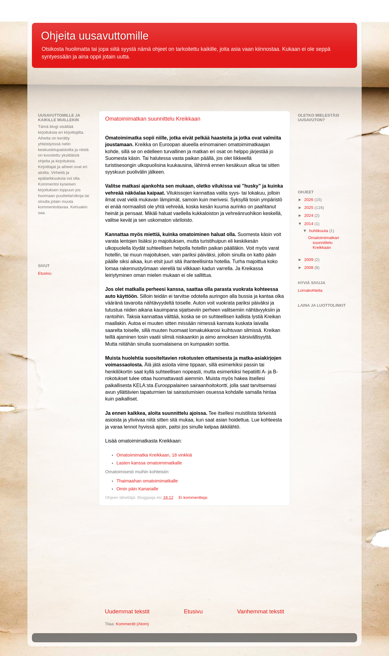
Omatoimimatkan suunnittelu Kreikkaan (152, 119)
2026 (309, 199)
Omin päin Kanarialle (137, 488)
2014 (309, 223)
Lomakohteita (310, 290)
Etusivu (193, 611)
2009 (309, 259)
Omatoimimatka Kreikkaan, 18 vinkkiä (154, 455)
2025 (309, 207)
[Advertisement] (142, 90)
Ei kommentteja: (193, 497)
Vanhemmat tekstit (260, 611)
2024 (309, 215)
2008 (309, 267)
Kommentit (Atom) (132, 624)
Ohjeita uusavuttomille (95, 36)
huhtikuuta (319, 230)
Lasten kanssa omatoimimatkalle (149, 462)
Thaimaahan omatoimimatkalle (147, 480)
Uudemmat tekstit (127, 611)
